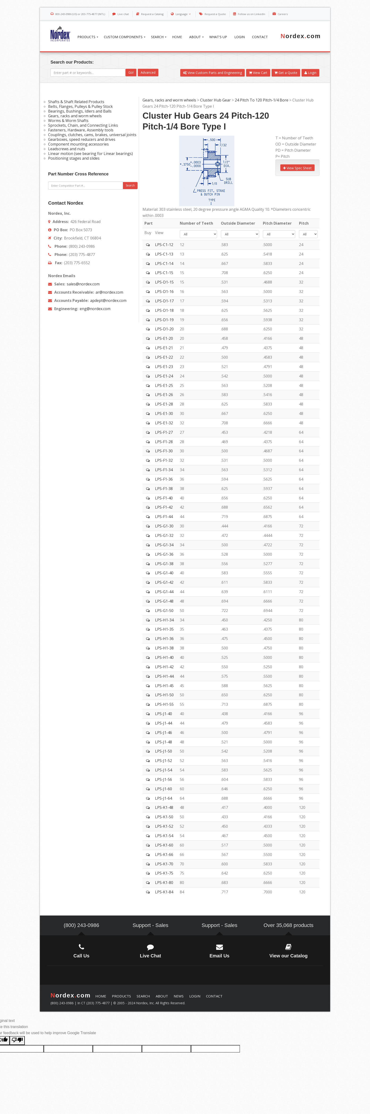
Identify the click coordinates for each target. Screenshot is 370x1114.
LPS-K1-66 (164, 854)
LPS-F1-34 (164, 469)
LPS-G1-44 (164, 591)
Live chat (123, 14)
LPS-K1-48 (164, 807)
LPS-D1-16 (164, 291)
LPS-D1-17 (164, 301)
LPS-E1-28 (164, 404)
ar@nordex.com (109, 292)
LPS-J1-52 (163, 760)
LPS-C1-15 (164, 272)
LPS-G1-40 (164, 572)
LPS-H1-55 (164, 704)
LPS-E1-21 (164, 347)
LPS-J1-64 (163, 798)
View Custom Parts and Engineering (212, 72)
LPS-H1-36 (164, 638)
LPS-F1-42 (164, 507)
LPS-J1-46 (163, 732)
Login (310, 72)
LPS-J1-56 (163, 779)
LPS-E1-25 (164, 385)
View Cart (258, 72)
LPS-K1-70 (164, 864)
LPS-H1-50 (164, 694)
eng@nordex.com (94, 308)
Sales (162, 925)
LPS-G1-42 (164, 582)
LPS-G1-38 (164, 563)
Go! (131, 72)
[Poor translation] (17, 1040)
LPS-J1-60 (163, 788)
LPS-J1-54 (163, 770)
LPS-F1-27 (164, 432)
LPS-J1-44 (163, 723)
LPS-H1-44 (164, 676)
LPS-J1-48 (163, 742)
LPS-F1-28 (164, 441)
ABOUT (162, 996)
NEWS (179, 996)
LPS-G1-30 (164, 526)
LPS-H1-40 (164, 657)
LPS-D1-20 (164, 329)
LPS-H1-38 (164, 648)
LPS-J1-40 (163, 713)
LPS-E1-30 (164, 413)
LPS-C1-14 (164, 263)
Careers (283, 14)
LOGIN (194, 996)
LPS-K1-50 (164, 816)
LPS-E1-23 (164, 366)
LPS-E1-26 (164, 394)
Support (142, 925)
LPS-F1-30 (164, 451)
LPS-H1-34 (164, 620)
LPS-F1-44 (164, 516)
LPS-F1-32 (164, 460)
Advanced (148, 72)
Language (184, 14)
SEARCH (143, 996)
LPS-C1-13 (164, 254)
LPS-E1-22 (164, 357)
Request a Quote (215, 14)
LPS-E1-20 (164, 338)
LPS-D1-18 (164, 310)
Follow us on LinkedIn (251, 14)
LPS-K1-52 (164, 826)
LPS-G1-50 (164, 610)
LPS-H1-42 (164, 666)
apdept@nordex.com (107, 300)
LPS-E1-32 (164, 422)
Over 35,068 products (289, 925)
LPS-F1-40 (164, 498)
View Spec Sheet (297, 168)
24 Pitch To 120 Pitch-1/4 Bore (261, 100)
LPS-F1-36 (164, 479)
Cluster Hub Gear (215, 100)
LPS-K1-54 (164, 835)
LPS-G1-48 (164, 601)
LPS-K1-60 (164, 845)
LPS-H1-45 (164, 685)
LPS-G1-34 (164, 544)
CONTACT (214, 996)
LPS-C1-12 (164, 244)
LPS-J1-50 (163, 751)
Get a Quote (285, 72)
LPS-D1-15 (164, 282)
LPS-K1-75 (164, 873)
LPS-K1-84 (164, 892)
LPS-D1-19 (164, 319)
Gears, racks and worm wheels (169, 100)
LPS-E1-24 (164, 376)
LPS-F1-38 (164, 488)
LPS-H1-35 (164, 629)
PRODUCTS (121, 996)
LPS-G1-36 (164, 554)
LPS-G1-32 (164, 535)
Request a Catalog (152, 14)
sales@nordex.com (83, 284)
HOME (100, 996)
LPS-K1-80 (164, 882)
